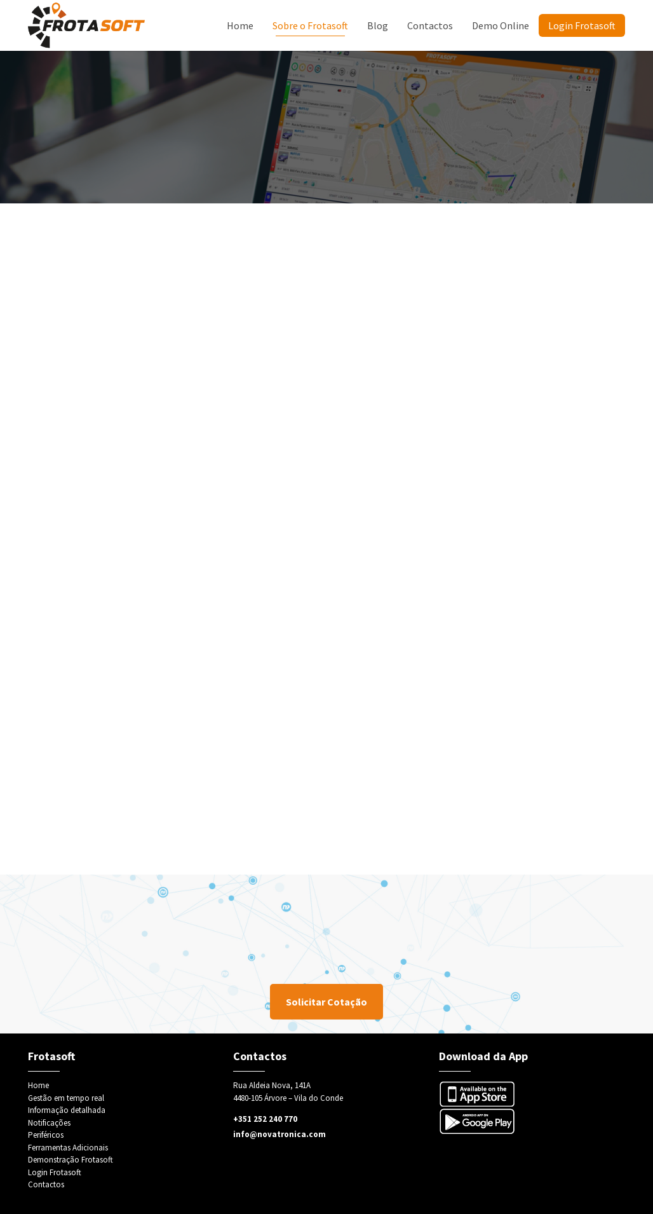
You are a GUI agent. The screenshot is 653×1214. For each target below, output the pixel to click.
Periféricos (46, 1134)
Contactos (430, 25)
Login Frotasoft (582, 25)
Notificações (49, 1122)
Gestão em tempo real (66, 1098)
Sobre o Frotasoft (310, 25)
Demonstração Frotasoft (70, 1159)
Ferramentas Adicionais (68, 1147)
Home (240, 25)
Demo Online (500, 25)
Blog (377, 25)
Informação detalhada (66, 1110)
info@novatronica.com (279, 1134)
